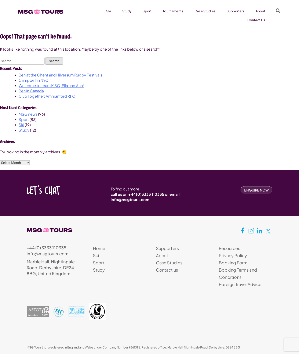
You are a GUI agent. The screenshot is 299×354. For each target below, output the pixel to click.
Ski (108, 11)
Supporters (235, 11)
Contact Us (256, 20)
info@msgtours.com (130, 199)
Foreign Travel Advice (240, 284)
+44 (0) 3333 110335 (46, 247)
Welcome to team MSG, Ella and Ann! (51, 85)
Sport (147, 11)
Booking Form (233, 262)
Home (99, 248)
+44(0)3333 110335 (146, 194)
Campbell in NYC (33, 80)
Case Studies (204, 11)
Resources (229, 248)
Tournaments (173, 11)
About (260, 11)
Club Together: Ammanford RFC (47, 96)
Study (127, 11)
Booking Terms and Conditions (238, 273)
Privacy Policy (233, 255)
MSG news (28, 114)
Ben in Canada (31, 90)
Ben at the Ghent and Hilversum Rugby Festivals (60, 74)
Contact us (167, 269)
